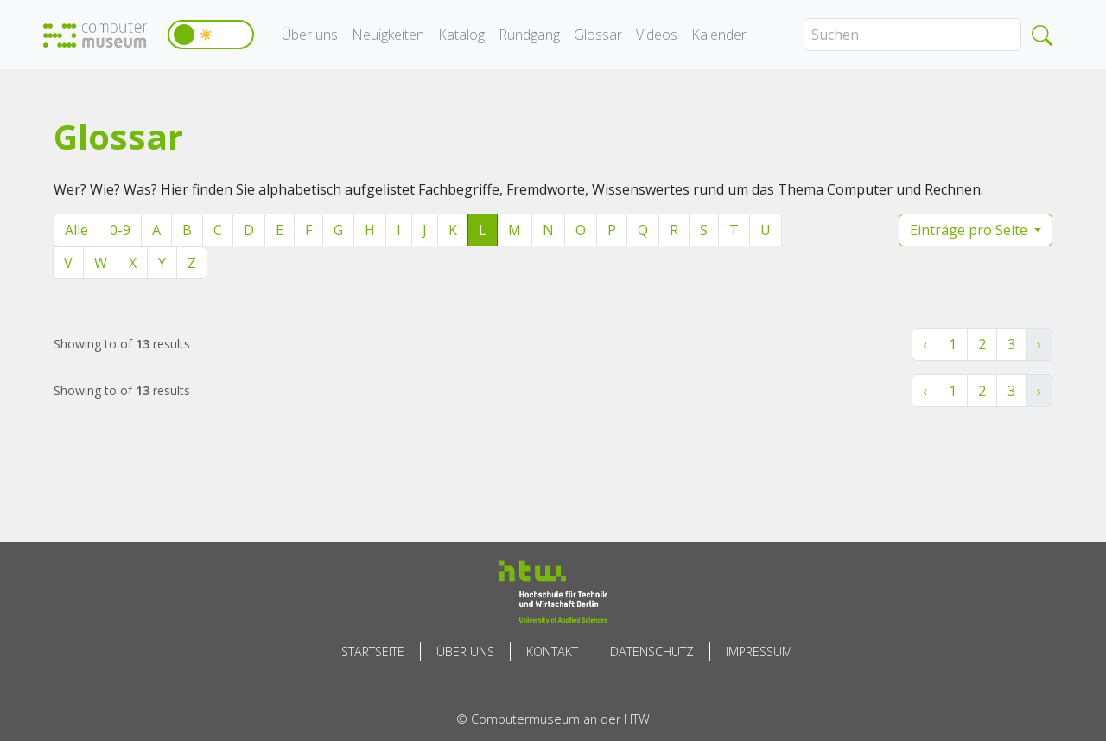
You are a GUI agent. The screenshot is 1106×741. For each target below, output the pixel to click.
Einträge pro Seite (970, 230)
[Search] (912, 34)
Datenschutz (652, 651)
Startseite (372, 651)
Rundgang (529, 34)
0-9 (120, 230)
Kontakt (552, 651)
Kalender (719, 34)
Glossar (598, 34)
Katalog (461, 34)
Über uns (310, 34)
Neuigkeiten (388, 34)
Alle (76, 230)
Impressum (759, 651)
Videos (656, 34)
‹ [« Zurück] (925, 344)
